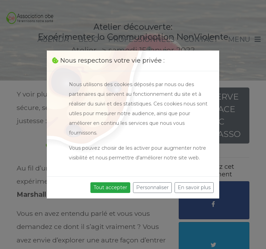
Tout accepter (110, 187)
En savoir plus (194, 187)
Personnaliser (152, 187)
